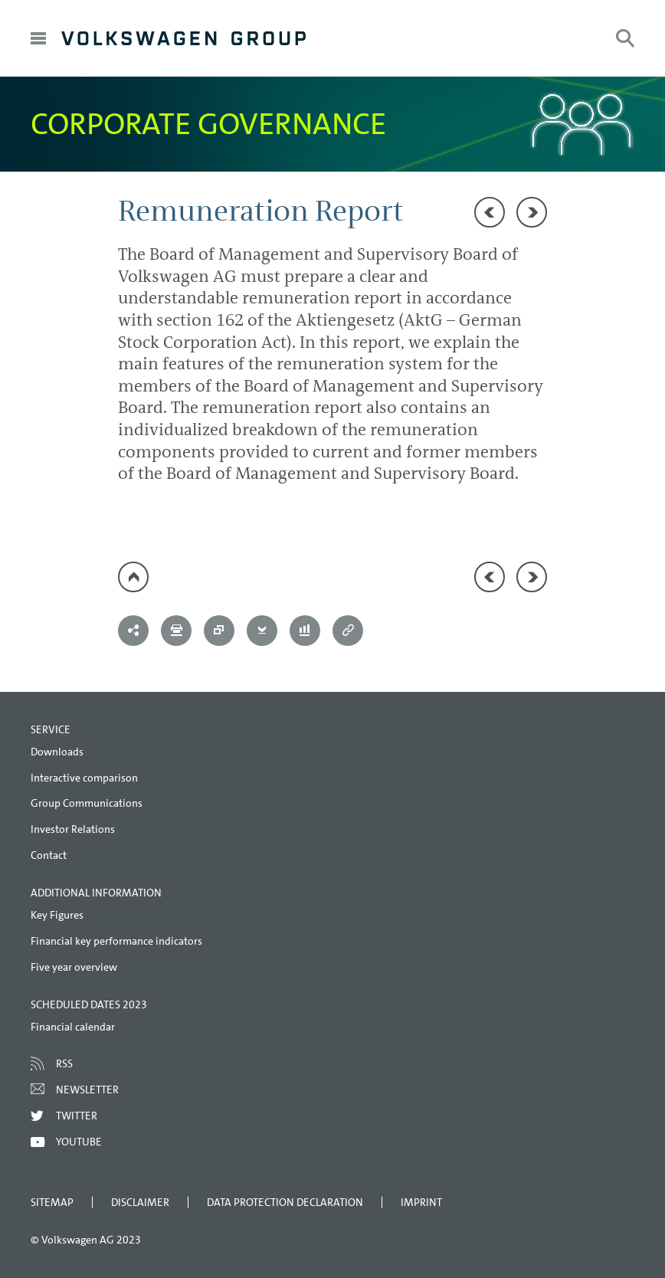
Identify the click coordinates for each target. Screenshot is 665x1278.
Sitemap (52, 1202)
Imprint (421, 1202)
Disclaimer (140, 1202)
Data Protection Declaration (285, 1202)
